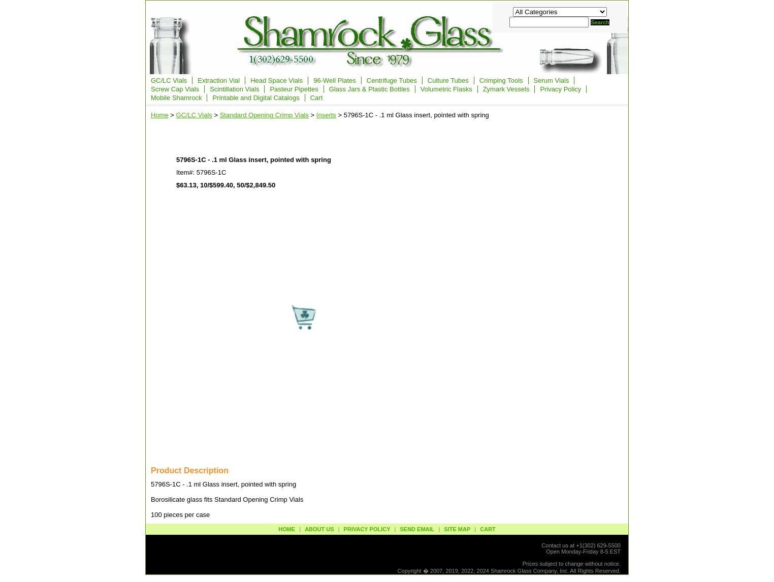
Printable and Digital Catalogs (255, 98)
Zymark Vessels (506, 89)
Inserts (326, 115)
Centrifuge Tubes (392, 80)
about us (319, 529)
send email (417, 529)
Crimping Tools (501, 80)
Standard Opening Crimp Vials (264, 115)
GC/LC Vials (169, 80)
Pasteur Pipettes (294, 89)
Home (160, 115)
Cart (316, 98)
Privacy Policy (560, 89)
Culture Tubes (448, 80)
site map (457, 529)
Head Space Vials (276, 80)
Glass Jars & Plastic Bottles (369, 89)
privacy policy (367, 529)
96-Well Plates (334, 80)
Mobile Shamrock (176, 98)
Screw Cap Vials (175, 89)
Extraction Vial (219, 80)
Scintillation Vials (234, 89)
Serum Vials (551, 80)
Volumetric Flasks (446, 89)
